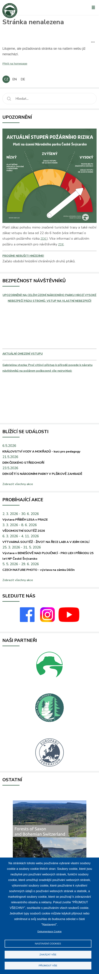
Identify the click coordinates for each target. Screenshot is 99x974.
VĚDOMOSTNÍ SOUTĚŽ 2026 (28, 547)
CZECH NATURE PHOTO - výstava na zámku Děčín (46, 591)
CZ (6, 79)
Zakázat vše (48, 954)
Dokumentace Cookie (50, 931)
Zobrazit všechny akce (19, 500)
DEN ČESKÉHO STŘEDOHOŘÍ (29, 473)
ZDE (61, 244)
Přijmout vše (48, 965)
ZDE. (44, 238)
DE (23, 79)
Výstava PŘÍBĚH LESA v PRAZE (30, 536)
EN (14, 79)
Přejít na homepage (17, 63)
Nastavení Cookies (48, 943)
